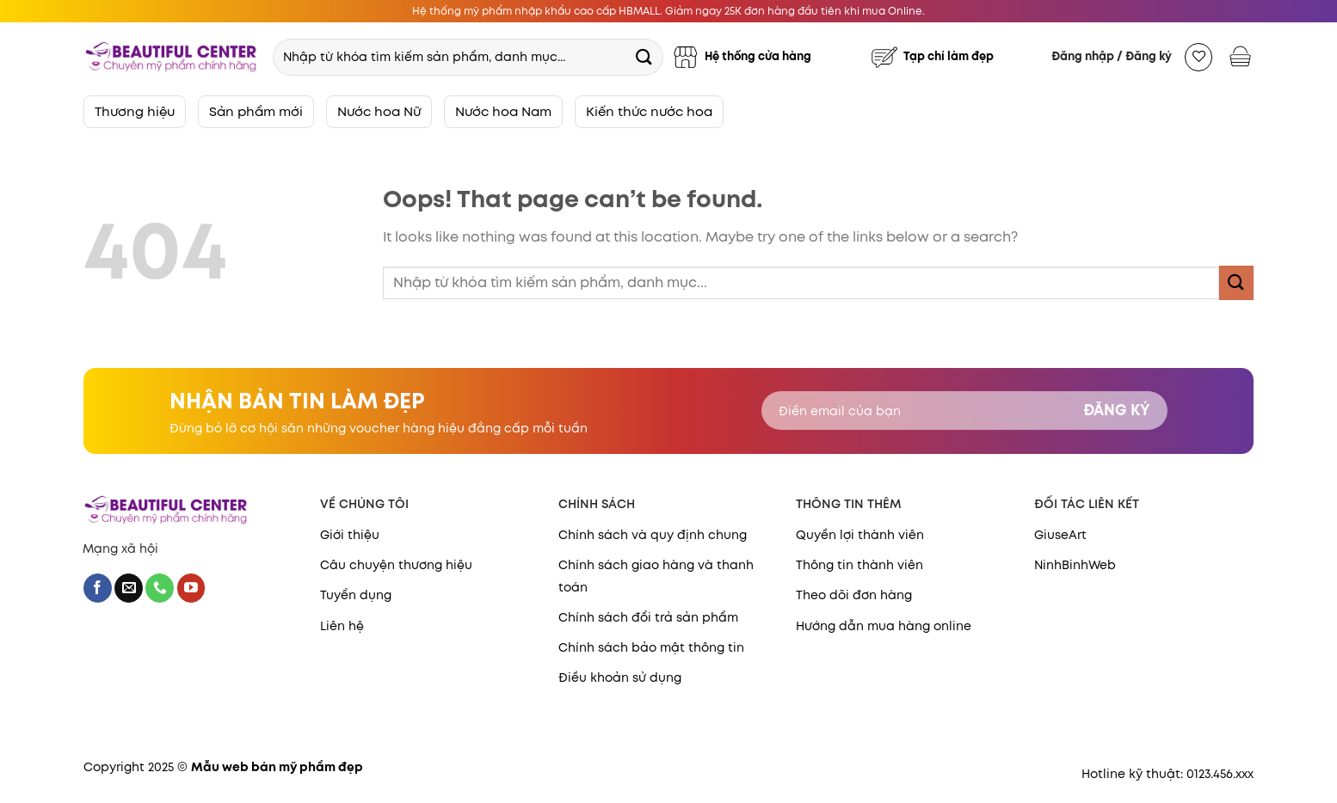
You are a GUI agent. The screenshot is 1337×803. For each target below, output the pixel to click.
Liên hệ (342, 625)
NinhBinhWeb (1075, 564)
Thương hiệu (135, 111)
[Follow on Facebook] (97, 588)
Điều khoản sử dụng (619, 677)
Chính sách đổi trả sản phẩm (648, 617)
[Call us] (159, 588)
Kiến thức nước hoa (649, 111)
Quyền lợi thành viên (860, 534)
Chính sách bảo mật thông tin (651, 647)
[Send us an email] (128, 588)
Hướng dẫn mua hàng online (883, 625)
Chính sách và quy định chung (652, 534)
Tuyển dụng (355, 595)
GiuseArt (1060, 534)
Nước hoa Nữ (379, 111)
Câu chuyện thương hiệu (396, 564)
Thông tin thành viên (859, 564)
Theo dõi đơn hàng (854, 595)
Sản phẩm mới (256, 111)
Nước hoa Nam (503, 111)
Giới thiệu (349, 534)
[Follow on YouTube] (191, 588)
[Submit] (643, 56)
